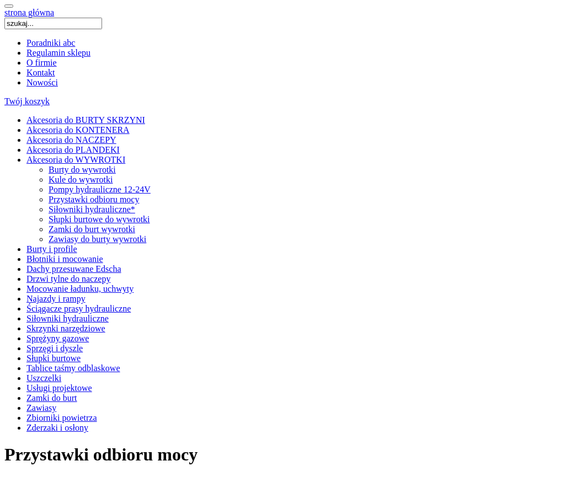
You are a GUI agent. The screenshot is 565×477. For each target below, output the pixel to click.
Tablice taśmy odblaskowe (73, 368)
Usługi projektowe (59, 388)
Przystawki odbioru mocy (94, 199)
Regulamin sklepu (58, 52)
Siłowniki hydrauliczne (67, 318)
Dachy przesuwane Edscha (73, 269)
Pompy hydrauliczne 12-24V (100, 189)
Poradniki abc (50, 42)
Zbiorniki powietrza (61, 417)
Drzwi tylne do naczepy (68, 278)
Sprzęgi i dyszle (54, 348)
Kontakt (40, 72)
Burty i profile (51, 249)
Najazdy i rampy (56, 298)
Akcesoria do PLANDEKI (73, 149)
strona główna (29, 12)
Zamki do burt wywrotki (92, 229)
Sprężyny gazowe (57, 338)
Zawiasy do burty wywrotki (97, 239)
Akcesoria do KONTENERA (78, 130)
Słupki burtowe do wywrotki (99, 219)
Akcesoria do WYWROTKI (75, 159)
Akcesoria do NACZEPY (71, 139)
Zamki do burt (51, 398)
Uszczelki (43, 378)
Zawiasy (41, 407)
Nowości (42, 82)
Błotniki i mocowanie (64, 259)
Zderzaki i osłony (57, 427)
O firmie (41, 62)
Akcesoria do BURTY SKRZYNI (85, 120)
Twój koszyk (27, 101)
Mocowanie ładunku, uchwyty (80, 288)
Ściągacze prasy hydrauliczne (78, 308)
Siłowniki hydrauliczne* (92, 209)
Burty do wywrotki (82, 169)
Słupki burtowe (53, 358)
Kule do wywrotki (81, 179)
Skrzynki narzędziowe (65, 328)
